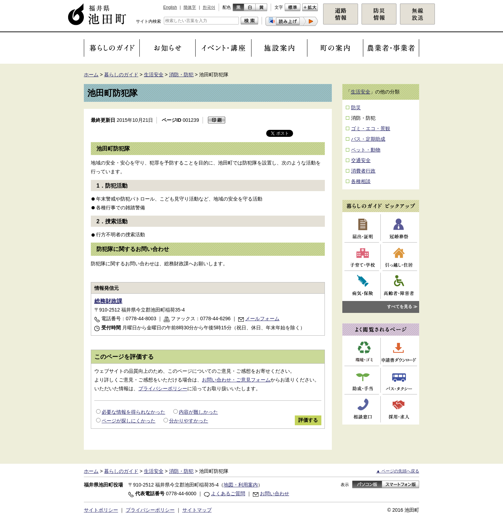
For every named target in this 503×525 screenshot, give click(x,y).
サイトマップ (197, 510)
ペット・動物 (365, 150)
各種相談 (361, 181)
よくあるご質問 (228, 493)
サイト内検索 (148, 21)
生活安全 (153, 74)
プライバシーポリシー (162, 388)
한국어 (209, 7)
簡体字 (189, 7)
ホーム (91, 74)
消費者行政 (363, 171)
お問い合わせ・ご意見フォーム (236, 380)
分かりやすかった (188, 421)
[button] (291, 21)
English (170, 7)
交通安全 (361, 160)
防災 (356, 107)
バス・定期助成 (368, 139)
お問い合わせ (274, 493)
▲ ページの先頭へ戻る (397, 471)
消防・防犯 (181, 74)
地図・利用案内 (241, 485)
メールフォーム (262, 318)
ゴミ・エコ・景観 (370, 128)
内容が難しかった (198, 412)
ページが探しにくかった (128, 421)
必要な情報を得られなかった (133, 412)
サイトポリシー (101, 510)
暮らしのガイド (121, 74)
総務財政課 (108, 301)
